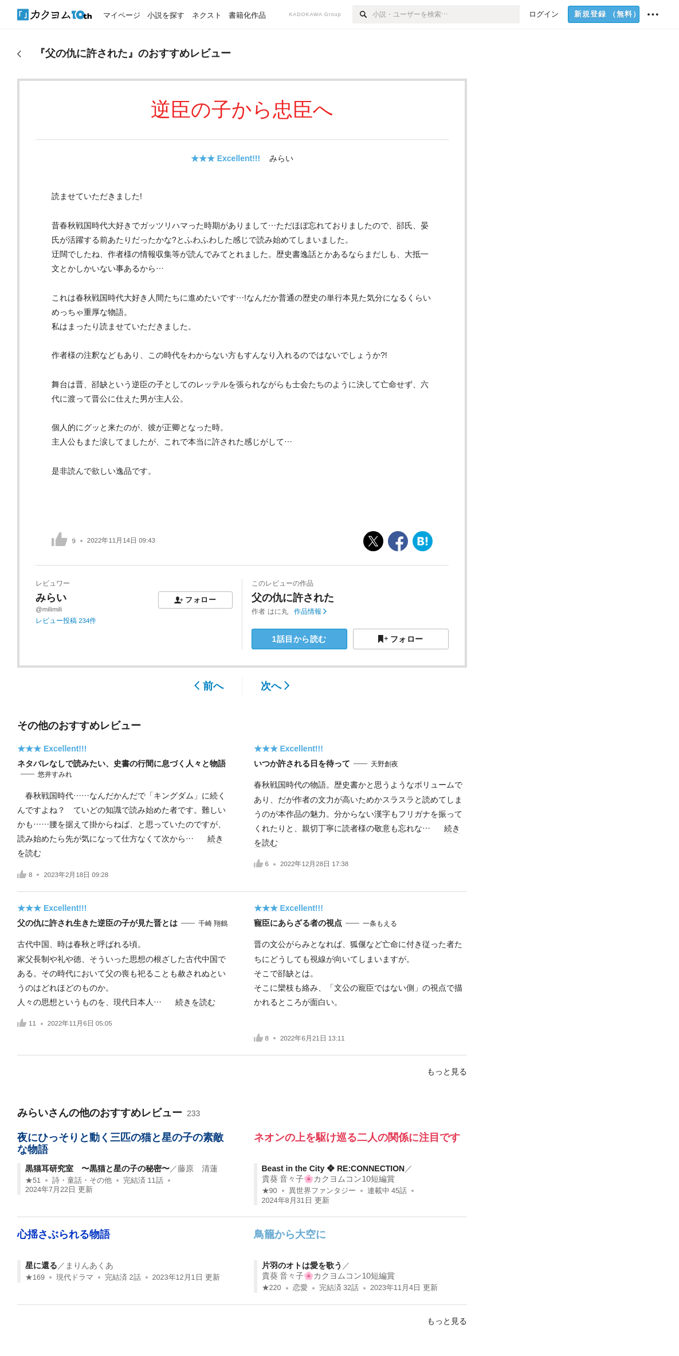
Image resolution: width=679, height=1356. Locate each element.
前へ (208, 686)
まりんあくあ (89, 1265)
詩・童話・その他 (82, 1180)
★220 (271, 1288)
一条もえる (380, 923)
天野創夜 (384, 764)
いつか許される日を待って (302, 763)
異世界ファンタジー (322, 1191)
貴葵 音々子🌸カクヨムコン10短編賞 (328, 1178)
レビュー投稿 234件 (66, 620)
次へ (275, 686)
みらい (281, 158)
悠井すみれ (55, 774)
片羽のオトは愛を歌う (302, 1265)
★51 (33, 1180)
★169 (35, 1277)
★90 (269, 1191)
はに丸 (278, 611)
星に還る (41, 1265)
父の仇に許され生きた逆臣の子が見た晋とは (97, 923)
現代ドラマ (74, 1277)
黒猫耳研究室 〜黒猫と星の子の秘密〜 (97, 1168)
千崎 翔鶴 (212, 923)
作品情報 (310, 611)
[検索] (362, 14)
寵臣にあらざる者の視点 (298, 923)
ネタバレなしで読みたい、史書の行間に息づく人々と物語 (121, 763)
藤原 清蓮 (198, 1168)
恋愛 (300, 1288)
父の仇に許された (293, 597)
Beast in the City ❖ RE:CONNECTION (333, 1168)
